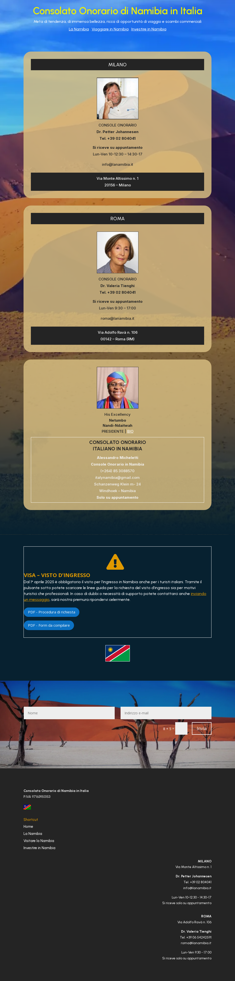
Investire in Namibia (148, 29)
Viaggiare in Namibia (110, 29)
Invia (202, 728)
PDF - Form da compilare (49, 625)
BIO (130, 431)
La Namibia (79, 29)
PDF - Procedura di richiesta (51, 611)
